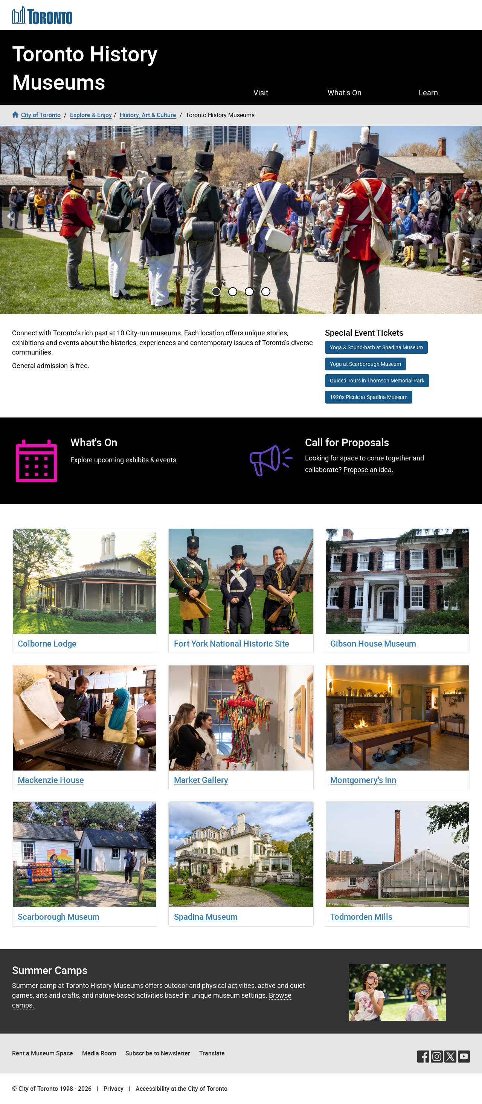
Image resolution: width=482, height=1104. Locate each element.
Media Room (99, 1053)
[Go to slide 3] (265, 291)
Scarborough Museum (58, 916)
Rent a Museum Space (42, 1053)
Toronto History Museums (84, 67)
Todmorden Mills (361, 916)
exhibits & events (150, 460)
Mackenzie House (51, 779)
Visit (260, 93)
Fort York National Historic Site (231, 643)
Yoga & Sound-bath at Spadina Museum (376, 347)
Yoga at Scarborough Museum (365, 364)
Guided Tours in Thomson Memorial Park (377, 381)
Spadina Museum (206, 916)
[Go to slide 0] (216, 291)
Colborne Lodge (47, 643)
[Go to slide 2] (249, 291)
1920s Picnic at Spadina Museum (368, 397)
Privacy (114, 1088)
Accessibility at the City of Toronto (181, 1088)
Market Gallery (201, 779)
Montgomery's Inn (363, 779)
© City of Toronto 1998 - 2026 (52, 1088)
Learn (428, 93)
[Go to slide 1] (232, 291)
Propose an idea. (368, 470)
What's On (345, 93)
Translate (212, 1053)
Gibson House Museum (373, 643)
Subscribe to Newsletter (157, 1053)
